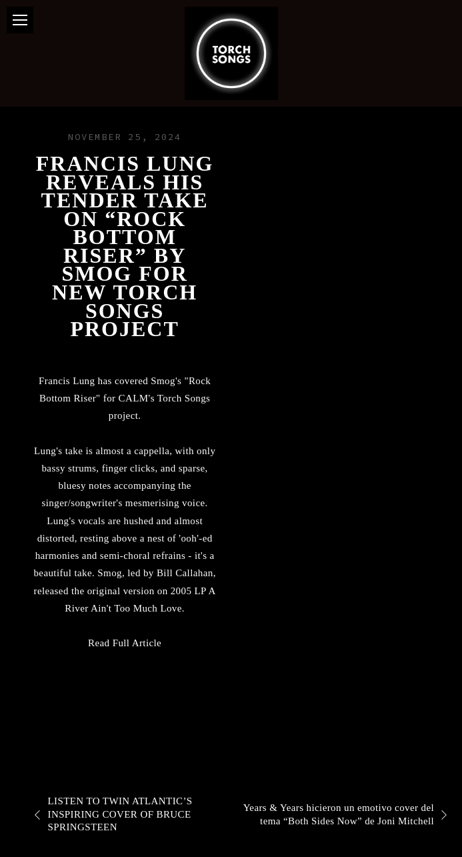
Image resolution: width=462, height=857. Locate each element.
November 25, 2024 (124, 137)
